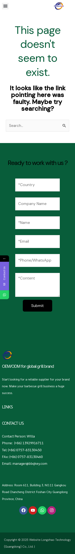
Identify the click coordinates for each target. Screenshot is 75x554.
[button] (5, 6)
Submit (37, 305)
